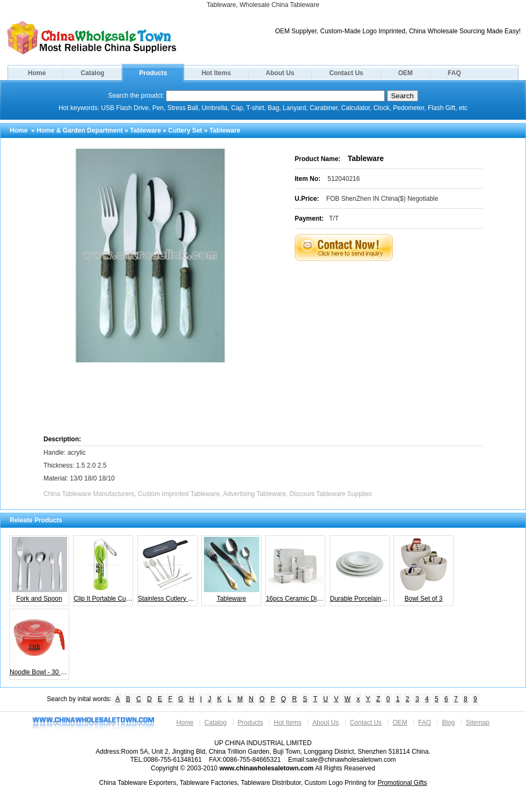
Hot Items (216, 73)
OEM (405, 73)
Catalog (92, 73)
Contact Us (346, 73)
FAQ (454, 73)
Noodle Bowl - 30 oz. (39, 643)
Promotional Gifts (402, 782)
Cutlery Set (185, 130)
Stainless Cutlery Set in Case (168, 569)
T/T (334, 218)
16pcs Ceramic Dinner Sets (295, 569)
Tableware (145, 130)
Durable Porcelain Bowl (360, 569)
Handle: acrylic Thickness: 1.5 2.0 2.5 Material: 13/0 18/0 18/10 (79, 465)
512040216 (343, 179)
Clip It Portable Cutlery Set (103, 569)
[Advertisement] (390, 347)
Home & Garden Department (79, 130)
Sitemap (478, 722)
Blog (448, 722)
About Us (280, 73)
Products (153, 73)
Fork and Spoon (39, 569)
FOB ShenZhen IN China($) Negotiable (382, 198)
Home (37, 73)
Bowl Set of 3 (423, 569)
